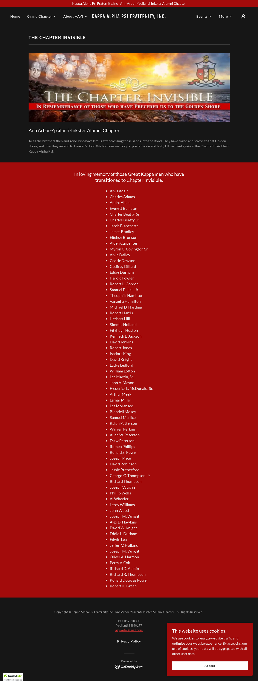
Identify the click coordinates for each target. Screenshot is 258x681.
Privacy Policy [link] (129, 641)
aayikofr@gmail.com (129, 630)
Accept (210, 665)
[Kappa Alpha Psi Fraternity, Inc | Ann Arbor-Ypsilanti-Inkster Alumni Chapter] (129, 3)
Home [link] (15, 16)
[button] (41, 16)
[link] (128, 17)
